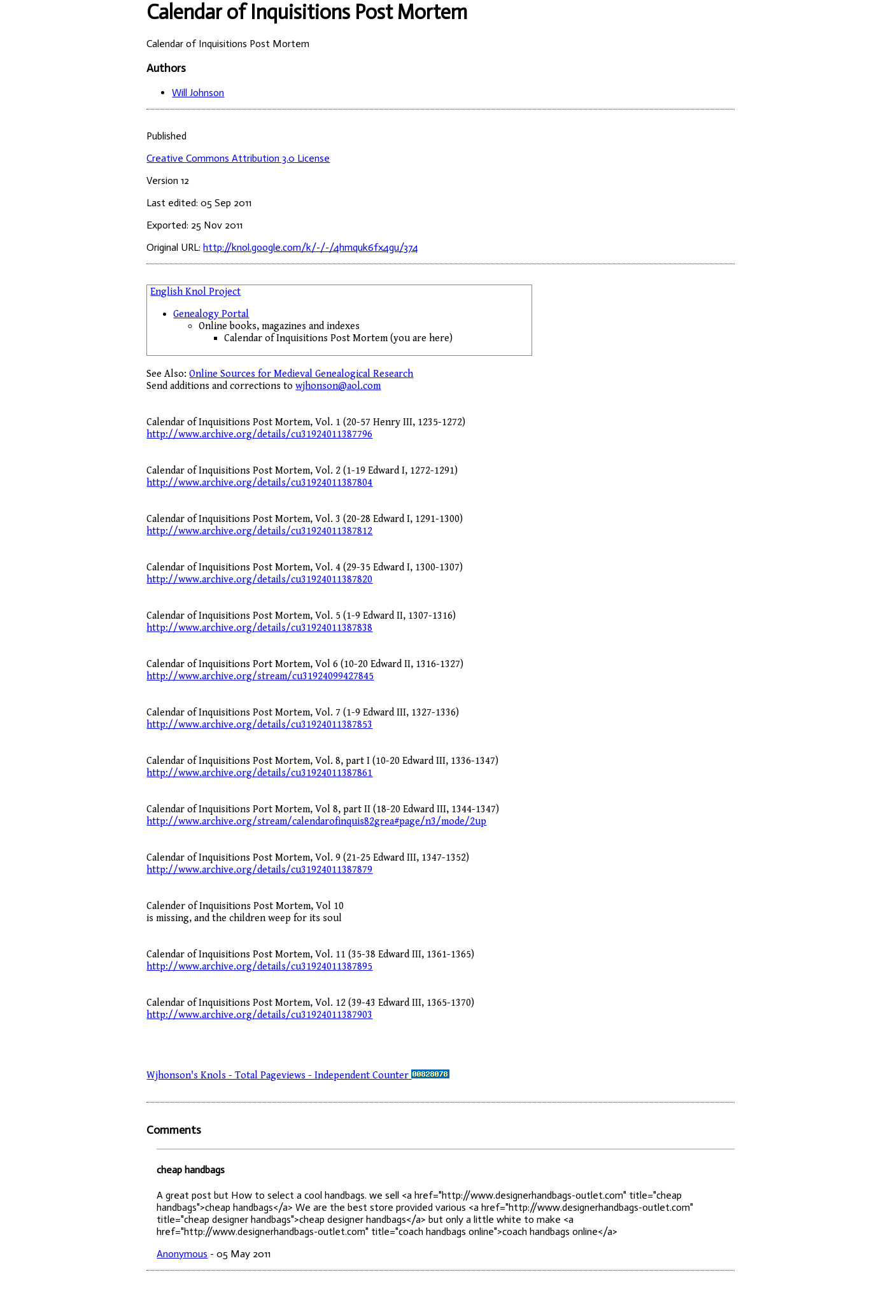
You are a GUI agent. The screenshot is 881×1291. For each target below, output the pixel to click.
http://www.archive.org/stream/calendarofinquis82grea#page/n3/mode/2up (316, 821)
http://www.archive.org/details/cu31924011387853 (259, 725)
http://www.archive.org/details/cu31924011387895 (259, 967)
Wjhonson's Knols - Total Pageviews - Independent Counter (297, 1075)
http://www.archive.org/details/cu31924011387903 (259, 1015)
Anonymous (182, 1254)
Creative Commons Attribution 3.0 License (238, 158)
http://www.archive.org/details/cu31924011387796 (259, 434)
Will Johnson (198, 93)
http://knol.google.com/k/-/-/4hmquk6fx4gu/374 (310, 247)
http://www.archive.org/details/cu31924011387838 (259, 628)
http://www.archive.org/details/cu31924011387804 (259, 483)
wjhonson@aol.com (338, 386)
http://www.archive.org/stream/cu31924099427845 (260, 676)
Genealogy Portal (211, 314)
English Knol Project (195, 292)
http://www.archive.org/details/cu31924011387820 (259, 580)
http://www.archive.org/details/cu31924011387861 (259, 773)
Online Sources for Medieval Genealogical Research (301, 374)
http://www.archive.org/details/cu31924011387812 (259, 531)
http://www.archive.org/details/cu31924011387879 (259, 870)
